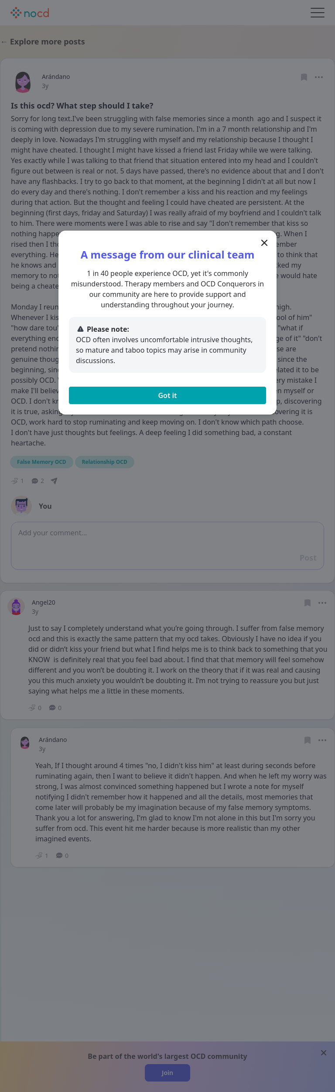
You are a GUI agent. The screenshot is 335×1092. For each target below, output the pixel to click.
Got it (167, 395)
